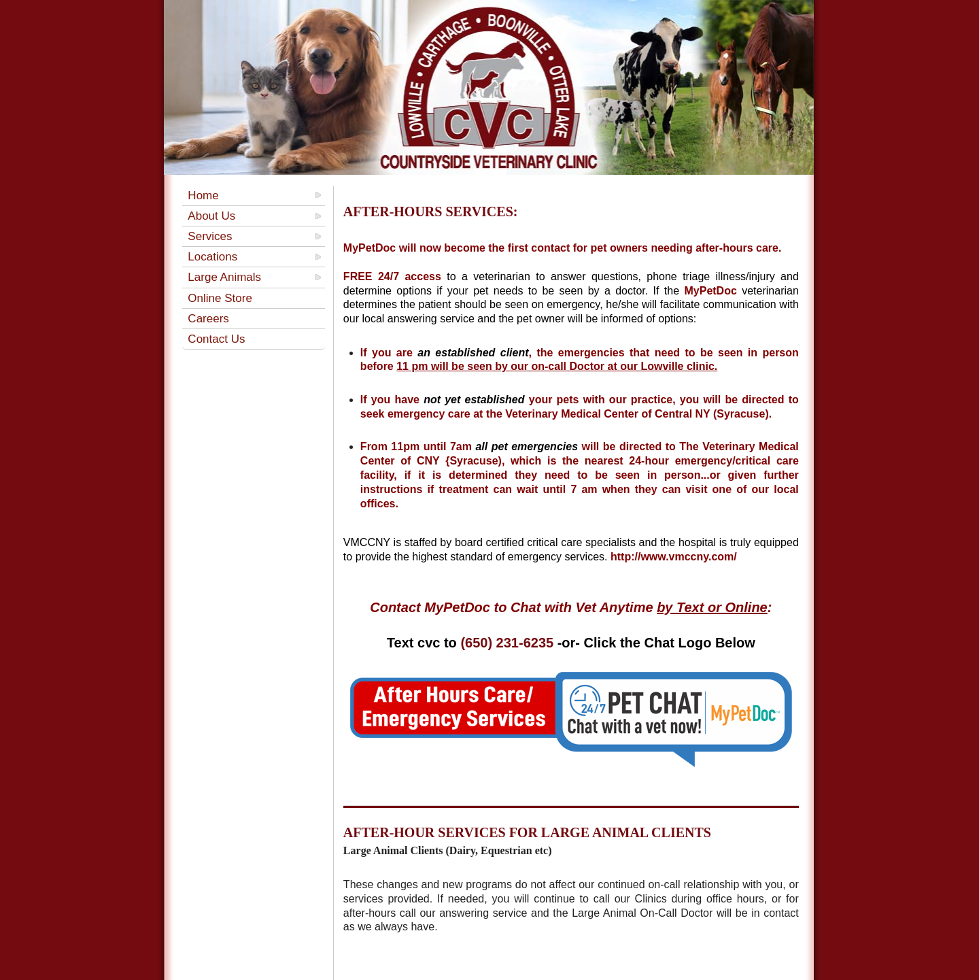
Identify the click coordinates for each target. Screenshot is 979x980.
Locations (212, 256)
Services (210, 236)
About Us (211, 215)
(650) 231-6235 (506, 642)
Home (203, 195)
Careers (208, 318)
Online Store (220, 298)
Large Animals (224, 277)
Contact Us (216, 339)
